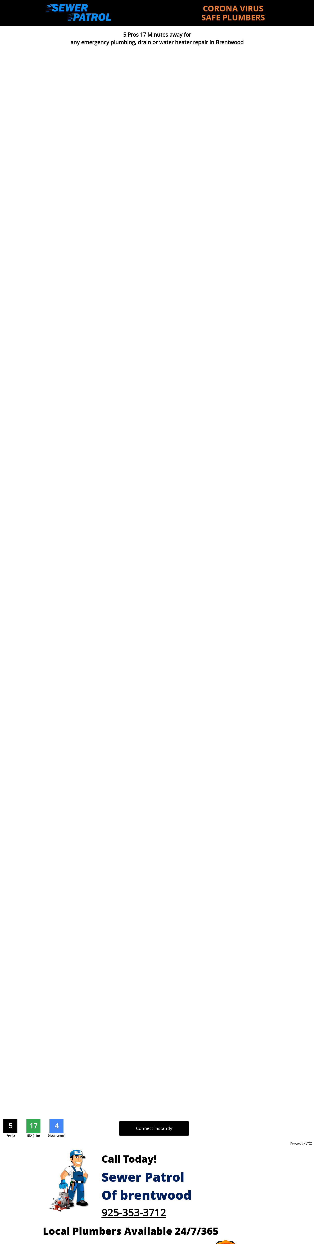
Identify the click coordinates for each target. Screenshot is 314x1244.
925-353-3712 (134, 1212)
